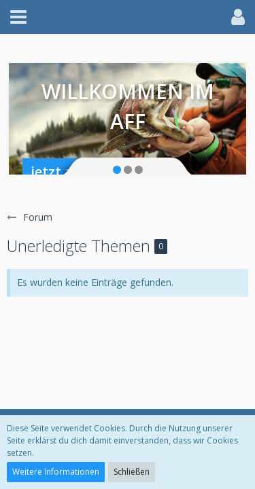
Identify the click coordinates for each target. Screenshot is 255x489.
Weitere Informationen (55, 471)
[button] (18, 17)
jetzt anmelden (81, 171)
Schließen (132, 471)
